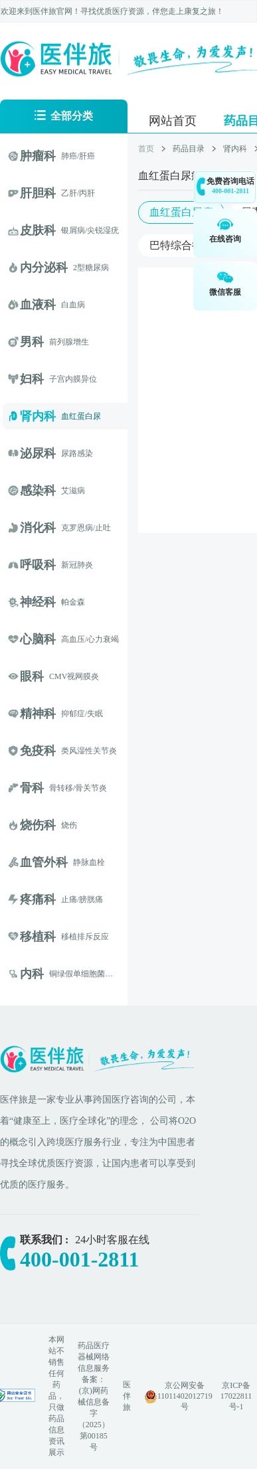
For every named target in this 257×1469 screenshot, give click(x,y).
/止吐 (102, 527)
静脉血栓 (89, 862)
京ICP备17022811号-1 (236, 1396)
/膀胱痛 (90, 899)
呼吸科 (38, 565)
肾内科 (38, 416)
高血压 (73, 639)
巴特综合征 (176, 245)
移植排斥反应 (85, 936)
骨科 (32, 788)
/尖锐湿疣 (102, 230)
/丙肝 (86, 193)
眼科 (32, 676)
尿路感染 (77, 453)
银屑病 (73, 230)
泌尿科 (38, 453)
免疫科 (38, 750)
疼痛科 (38, 899)
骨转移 (61, 788)
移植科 (38, 936)
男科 (32, 341)
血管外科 (44, 862)
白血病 (73, 304)
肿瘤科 (38, 156)
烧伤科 (38, 825)
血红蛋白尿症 (181, 212)
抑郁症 (73, 713)
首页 (146, 148)
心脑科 (38, 639)
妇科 (32, 379)
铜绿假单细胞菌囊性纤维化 (97, 973)
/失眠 (94, 713)
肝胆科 (38, 193)
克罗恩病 (77, 527)
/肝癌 (86, 156)
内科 (32, 973)
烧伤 (69, 825)
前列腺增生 (69, 342)
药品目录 (189, 148)
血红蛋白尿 (81, 416)
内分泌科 (44, 267)
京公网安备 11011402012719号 (185, 1396)
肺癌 (69, 156)
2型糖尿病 (91, 267)
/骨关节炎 (90, 788)
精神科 (38, 713)
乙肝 (69, 193)
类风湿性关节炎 (89, 750)
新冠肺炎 (77, 565)
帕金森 (73, 602)
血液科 (38, 304)
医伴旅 (127, 1396)
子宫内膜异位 (73, 379)
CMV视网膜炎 (74, 676)
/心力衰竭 (102, 639)
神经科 (38, 602)
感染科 (38, 490)
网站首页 (173, 120)
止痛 (69, 899)
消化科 (38, 527)
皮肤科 (38, 230)
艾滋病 (73, 490)
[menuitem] (173, 119)
